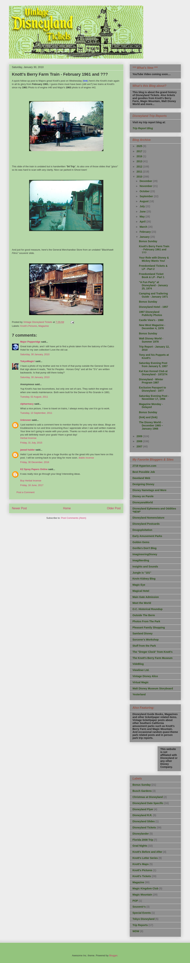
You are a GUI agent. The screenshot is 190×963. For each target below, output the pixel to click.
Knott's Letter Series (145, 857)
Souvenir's (139, 906)
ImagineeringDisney (144, 554)
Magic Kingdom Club (145, 888)
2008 (140, 441)
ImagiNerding (140, 560)
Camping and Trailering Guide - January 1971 (153, 295)
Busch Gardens (142, 790)
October (145, 191)
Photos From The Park (146, 621)
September (147, 196)
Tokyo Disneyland (143, 918)
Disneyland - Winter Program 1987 (151, 381)
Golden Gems (140, 542)
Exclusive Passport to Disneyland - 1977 (152, 389)
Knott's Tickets (141, 876)
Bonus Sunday (148, 241)
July (142, 206)
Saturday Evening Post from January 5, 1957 (153, 365)
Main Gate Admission (145, 597)
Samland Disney (142, 633)
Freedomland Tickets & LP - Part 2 (153, 267)
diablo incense (86, 457)
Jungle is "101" (141, 572)
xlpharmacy (27, 403)
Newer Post (19, 508)
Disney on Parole (143, 496)
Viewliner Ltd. (140, 670)
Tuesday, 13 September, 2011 (36, 413)
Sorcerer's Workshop (145, 639)
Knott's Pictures (28, 326)
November (146, 186)
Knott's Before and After (147, 851)
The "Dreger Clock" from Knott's (152, 651)
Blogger (113, 955)
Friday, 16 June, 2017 (31, 485)
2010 (140, 176)
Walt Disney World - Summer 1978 (151, 340)
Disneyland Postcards (146, 523)
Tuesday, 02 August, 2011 (34, 396)
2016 (140, 156)
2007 (140, 446)
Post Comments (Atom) (73, 518)
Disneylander (140, 833)
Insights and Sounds (145, 566)
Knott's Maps (140, 864)
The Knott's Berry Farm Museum (152, 657)
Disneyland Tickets (144, 827)
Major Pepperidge (30, 341)
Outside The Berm (143, 615)
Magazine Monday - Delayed (151, 406)
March (144, 226)
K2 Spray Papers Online (34, 469)
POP (135, 900)
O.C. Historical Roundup (147, 609)
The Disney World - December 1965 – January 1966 (151, 425)
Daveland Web (141, 478)
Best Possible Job (143, 471)
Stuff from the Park (144, 645)
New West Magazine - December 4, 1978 (152, 327)
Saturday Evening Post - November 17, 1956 (154, 397)
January (145, 236)
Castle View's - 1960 (151, 320)
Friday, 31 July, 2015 (31, 442)
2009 (140, 436)
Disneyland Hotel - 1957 (153, 306)
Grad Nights (139, 845)
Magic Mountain (142, 894)
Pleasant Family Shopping (148, 627)
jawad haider (27, 449)
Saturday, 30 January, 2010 (35, 354)
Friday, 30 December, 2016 (34, 462)
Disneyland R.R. (142, 815)
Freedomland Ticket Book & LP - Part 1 (151, 275)
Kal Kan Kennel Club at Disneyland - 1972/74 (153, 373)
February (145, 231)
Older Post (114, 508)
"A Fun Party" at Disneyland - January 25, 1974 (153, 285)
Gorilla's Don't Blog (144, 548)
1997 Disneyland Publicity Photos (150, 313)
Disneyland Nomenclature (148, 517)
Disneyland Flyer (142, 809)
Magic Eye (138, 584)
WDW (135, 931)
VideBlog (138, 663)
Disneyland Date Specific (147, 803)
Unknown (25, 420)
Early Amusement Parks (147, 536)
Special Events (141, 912)
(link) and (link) (148, 417)
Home (67, 508)
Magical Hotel (140, 590)
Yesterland (139, 694)
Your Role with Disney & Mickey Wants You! (154, 259)
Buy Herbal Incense (30, 480)
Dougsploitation (142, 529)
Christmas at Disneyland (147, 797)
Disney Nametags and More (149, 490)
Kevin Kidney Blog (143, 578)
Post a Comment (26, 492)
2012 (140, 166)
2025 (140, 146)
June (143, 211)
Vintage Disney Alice (145, 676)
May (142, 216)
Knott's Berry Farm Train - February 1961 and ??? (154, 249)
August (144, 201)
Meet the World (141, 602)
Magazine (43, 326)
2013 (140, 161)
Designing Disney (143, 484)
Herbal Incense (28, 438)
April (143, 221)
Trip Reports (140, 925)
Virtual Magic (140, 682)
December (146, 181)
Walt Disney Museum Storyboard (152, 688)
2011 (140, 171)
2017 (140, 151)
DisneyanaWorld (142, 502)
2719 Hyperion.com (144, 465)
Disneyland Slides (143, 821)
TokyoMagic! (27, 361)
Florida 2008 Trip (142, 839)
